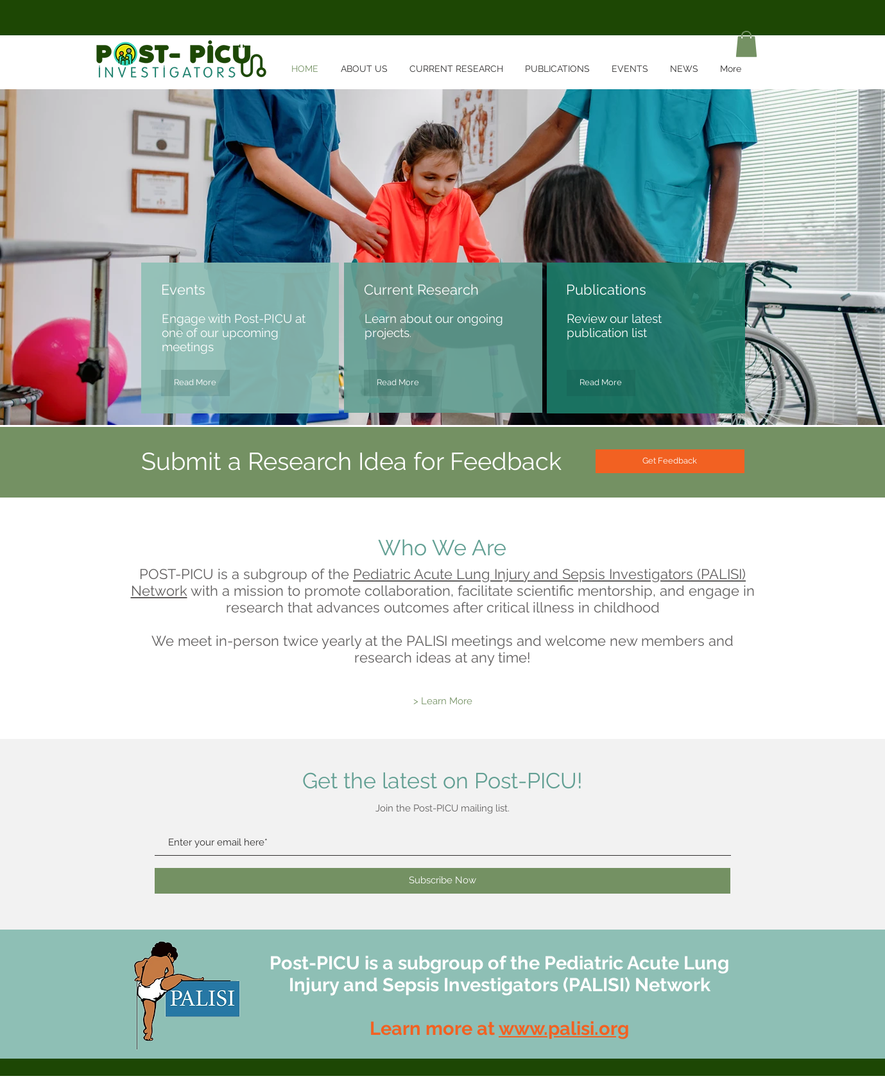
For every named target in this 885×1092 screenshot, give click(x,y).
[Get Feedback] (670, 461)
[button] (746, 44)
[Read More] (195, 383)
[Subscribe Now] (442, 881)
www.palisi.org (564, 1028)
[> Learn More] (442, 701)
